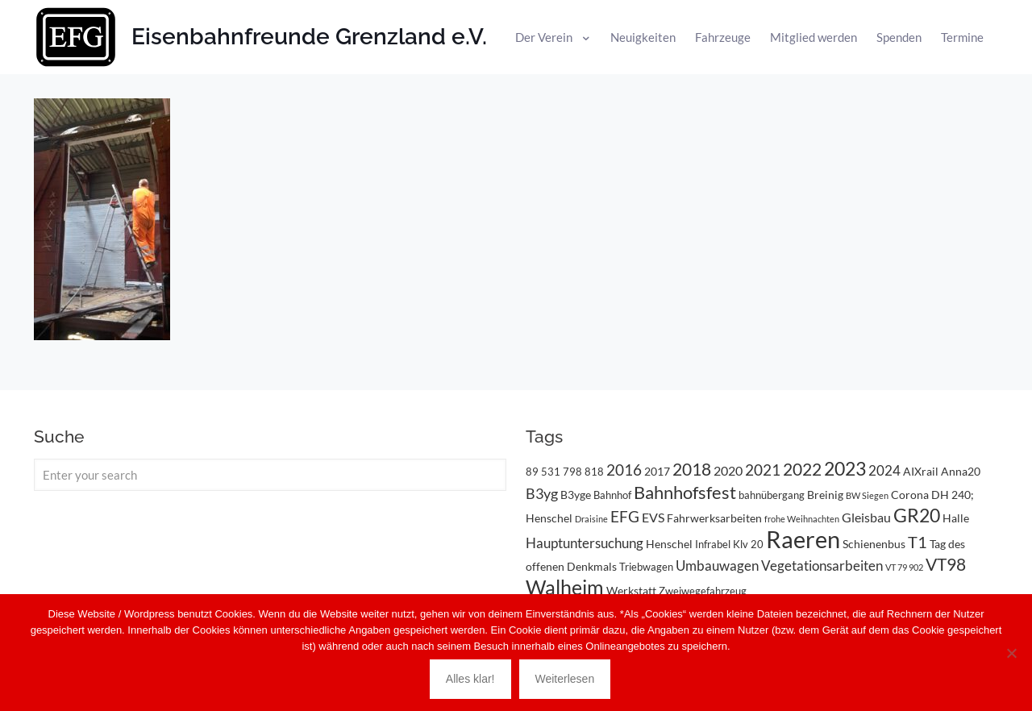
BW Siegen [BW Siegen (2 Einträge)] (867, 495)
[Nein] (1012, 653)
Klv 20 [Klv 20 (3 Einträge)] (748, 544)
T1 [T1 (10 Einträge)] (917, 541)
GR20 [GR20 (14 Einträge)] (916, 515)
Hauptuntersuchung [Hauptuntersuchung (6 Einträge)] (584, 542)
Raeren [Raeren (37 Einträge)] (803, 539)
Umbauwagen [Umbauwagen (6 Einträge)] (717, 565)
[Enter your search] (270, 475)
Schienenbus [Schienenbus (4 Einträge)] (874, 544)
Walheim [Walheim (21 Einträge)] (565, 587)
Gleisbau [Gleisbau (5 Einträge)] (866, 517)
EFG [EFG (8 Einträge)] (624, 517)
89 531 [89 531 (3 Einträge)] (543, 471)
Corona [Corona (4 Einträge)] (910, 494)
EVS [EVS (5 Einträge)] (653, 517)
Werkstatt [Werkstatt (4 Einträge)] (631, 590)
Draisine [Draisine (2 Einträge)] (591, 519)
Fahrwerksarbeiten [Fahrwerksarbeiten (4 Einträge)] (714, 518)
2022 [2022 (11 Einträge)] (802, 469)
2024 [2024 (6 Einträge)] (884, 470)
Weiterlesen (565, 678)
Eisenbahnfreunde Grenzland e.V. (309, 36)
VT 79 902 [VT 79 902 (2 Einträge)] (904, 567)
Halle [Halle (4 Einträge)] (956, 518)
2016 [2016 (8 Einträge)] (624, 470)
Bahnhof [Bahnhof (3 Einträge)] (612, 495)
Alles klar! (470, 678)
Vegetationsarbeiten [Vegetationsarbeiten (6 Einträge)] (822, 565)
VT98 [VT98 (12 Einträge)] (946, 564)
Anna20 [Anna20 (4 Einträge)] (960, 471)
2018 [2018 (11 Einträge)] (691, 469)
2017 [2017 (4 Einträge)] (657, 471)
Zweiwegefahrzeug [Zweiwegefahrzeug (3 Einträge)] (703, 590)
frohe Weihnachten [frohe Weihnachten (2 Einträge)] (801, 519)
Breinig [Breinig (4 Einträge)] (825, 494)
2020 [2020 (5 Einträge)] (728, 470)
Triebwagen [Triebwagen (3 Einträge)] (646, 566)
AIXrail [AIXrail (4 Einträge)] (920, 471)
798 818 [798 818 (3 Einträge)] (583, 471)
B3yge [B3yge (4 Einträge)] (575, 494)
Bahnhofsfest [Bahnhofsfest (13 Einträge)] (685, 492)
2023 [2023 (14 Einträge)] (845, 469)
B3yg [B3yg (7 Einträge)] (542, 493)
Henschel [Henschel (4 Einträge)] (669, 544)
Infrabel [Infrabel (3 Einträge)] (712, 544)
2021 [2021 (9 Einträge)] (762, 469)
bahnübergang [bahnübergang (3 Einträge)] (772, 495)
